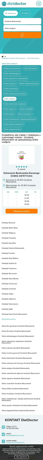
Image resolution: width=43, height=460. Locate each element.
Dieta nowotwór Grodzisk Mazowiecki (16, 383)
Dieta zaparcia (10, 109)
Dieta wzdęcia (9, 99)
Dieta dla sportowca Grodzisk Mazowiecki (18, 326)
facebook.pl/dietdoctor (15, 442)
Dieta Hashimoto (11, 88)
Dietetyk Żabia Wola (10, 228)
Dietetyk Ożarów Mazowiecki (13, 248)
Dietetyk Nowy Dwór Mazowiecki (14, 314)
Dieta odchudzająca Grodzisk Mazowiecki (18, 336)
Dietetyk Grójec (7, 294)
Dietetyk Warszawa (9, 273)
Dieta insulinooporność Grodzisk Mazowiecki (19, 353)
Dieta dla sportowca (12, 68)
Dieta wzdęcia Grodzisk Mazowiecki (16, 368)
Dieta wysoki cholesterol (13, 124)
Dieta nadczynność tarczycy (15, 93)
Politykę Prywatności (26, 453)
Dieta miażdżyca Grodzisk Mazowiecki (17, 393)
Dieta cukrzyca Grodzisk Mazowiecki (16, 348)
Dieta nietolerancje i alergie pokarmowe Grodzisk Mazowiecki (21, 399)
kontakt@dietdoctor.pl (15, 435)
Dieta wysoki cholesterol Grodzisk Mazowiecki (19, 405)
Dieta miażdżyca (24, 114)
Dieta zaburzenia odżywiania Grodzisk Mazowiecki (17, 342)
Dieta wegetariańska (12, 129)
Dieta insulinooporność (29, 83)
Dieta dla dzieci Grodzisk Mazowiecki (16, 331)
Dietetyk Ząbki (7, 309)
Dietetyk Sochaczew (9, 283)
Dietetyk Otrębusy (8, 233)
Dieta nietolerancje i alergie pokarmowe (20, 119)
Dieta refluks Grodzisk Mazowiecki (15, 388)
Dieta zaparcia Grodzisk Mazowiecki (16, 378)
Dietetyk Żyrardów (9, 243)
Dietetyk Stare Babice (10, 258)
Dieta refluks (9, 114)
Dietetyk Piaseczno (9, 268)
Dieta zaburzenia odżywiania (15, 78)
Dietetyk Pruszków (9, 238)
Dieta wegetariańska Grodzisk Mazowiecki (18, 410)
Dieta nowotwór (26, 109)
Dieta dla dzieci (30, 68)
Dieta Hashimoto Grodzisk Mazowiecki (17, 358)
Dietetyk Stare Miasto (10, 278)
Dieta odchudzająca (12, 73)
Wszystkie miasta (8, 319)
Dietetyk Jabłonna (9, 299)
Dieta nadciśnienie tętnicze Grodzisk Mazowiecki (21, 373)
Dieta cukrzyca (10, 83)
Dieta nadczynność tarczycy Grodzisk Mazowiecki (21, 363)
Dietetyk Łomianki (9, 288)
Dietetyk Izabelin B (9, 263)
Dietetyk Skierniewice (10, 304)
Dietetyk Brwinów (8, 222)
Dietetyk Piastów (8, 253)
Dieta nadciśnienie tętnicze (14, 104)
